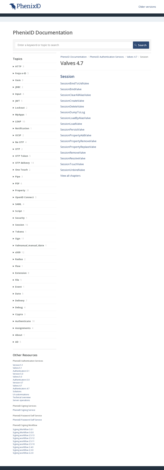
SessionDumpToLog (72, 112)
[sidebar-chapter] (34, 66)
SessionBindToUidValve (74, 83)
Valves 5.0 (17, 376)
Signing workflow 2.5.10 (23, 444)
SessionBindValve (71, 89)
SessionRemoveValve (73, 152)
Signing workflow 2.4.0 (23, 447)
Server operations (21, 400)
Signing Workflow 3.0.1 (23, 429)
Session (67, 76)
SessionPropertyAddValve (75, 135)
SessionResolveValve (72, 158)
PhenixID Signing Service (24, 410)
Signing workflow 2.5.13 (23, 435)
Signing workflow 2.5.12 (23, 438)
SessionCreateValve (72, 100)
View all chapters (70, 175)
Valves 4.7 (132, 56)
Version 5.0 (18, 373)
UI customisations (21, 394)
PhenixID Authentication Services (107, 56)
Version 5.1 (18, 365)
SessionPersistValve (72, 129)
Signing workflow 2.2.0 (23, 453)
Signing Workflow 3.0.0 (23, 432)
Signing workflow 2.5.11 (23, 441)
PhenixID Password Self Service (27, 419)
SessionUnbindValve (72, 170)
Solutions (17, 391)
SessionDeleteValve (72, 106)
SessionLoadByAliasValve (75, 118)
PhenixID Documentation (73, 56)
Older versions (147, 6)
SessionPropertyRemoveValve (78, 141)
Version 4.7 (18, 382)
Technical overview (22, 397)
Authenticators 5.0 (21, 379)
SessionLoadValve (71, 124)
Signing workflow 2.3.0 (23, 450)
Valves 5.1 (17, 368)
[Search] (82, 45)
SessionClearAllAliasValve (75, 95)
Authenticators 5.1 (21, 371)
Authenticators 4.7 (21, 388)
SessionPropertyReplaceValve (78, 147)
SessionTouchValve (72, 164)
